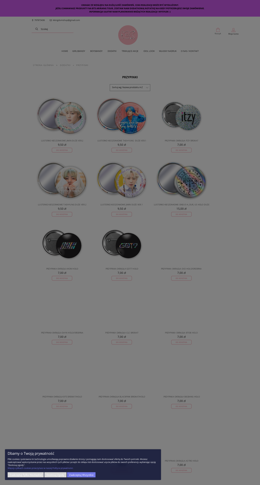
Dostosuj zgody (55, 475)
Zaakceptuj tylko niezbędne (26, 475)
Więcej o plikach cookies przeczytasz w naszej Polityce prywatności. (40, 468)
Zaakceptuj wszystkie (81, 475)
